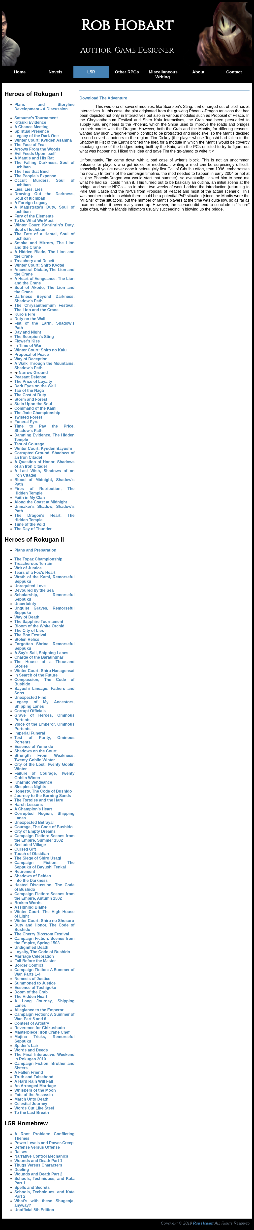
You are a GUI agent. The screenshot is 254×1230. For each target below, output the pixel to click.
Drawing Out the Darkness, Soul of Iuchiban (44, 196)
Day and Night (27, 332)
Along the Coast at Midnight (40, 502)
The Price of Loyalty (33, 381)
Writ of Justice (28, 568)
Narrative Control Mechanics (41, 1156)
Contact (234, 72)
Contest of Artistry (31, 1023)
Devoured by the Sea (34, 590)
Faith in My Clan (29, 497)
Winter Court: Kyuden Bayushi (43, 448)
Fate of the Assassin (33, 1095)
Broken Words (27, 903)
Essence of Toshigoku (35, 987)
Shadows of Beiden (32, 876)
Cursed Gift (25, 849)
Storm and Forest (30, 399)
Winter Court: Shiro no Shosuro (44, 921)
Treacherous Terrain (33, 563)
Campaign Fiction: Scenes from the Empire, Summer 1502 (44, 838)
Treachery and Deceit (34, 261)
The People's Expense (35, 176)
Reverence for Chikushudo (39, 1028)
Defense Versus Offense (37, 1147)
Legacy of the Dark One (36, 136)
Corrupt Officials (30, 711)
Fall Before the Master (35, 961)
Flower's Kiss (27, 341)
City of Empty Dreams (35, 831)
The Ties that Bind (31, 171)
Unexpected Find (30, 697)
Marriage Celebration (34, 956)
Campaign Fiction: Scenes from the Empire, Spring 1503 (44, 940)
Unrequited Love (30, 586)
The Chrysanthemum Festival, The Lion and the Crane (44, 307)
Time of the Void (29, 524)
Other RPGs (127, 72)
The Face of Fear (30, 145)
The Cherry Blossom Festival (41, 934)
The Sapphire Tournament (38, 621)
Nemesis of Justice (32, 979)
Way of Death (26, 617)
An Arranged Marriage (35, 1086)
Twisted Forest (28, 417)
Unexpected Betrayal (34, 822)
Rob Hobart (203, 1223)
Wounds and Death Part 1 (38, 1161)
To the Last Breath (31, 1112)
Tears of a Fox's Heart (34, 572)
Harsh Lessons (28, 804)
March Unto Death (31, 1099)
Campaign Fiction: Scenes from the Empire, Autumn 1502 (44, 896)
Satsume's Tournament (36, 118)
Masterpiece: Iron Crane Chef (41, 1032)
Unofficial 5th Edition (34, 1210)
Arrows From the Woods (37, 149)
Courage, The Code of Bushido (43, 827)
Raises (20, 1152)
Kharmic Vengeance (33, 782)
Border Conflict (28, 965)
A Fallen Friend (28, 1072)
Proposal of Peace (31, 354)
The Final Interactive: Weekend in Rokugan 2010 (44, 1056)
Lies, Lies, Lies (28, 189)
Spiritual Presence (31, 131)
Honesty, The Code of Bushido (43, 791)
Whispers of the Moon (35, 1090)
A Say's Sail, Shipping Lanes (41, 653)
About (198, 72)
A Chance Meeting (31, 127)
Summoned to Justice (35, 983)
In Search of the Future (36, 675)
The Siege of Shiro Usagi (37, 858)
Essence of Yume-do (33, 746)
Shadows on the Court (35, 751)
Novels (56, 72)
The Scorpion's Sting (34, 337)
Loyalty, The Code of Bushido (42, 952)
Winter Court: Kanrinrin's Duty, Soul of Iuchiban (44, 227)
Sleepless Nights (30, 787)
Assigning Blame (30, 907)
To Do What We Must (34, 220)
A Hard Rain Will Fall (33, 1081)
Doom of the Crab (31, 992)
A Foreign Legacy (31, 203)
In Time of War (27, 345)
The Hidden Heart (30, 996)
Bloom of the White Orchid (39, 626)
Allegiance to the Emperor (39, 1010)
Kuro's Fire (24, 314)
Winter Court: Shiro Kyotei (39, 265)
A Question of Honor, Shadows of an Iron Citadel (44, 464)
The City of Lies (29, 630)
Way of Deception (31, 359)
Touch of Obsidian (31, 854)
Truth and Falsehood (33, 1077)
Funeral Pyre (26, 422)
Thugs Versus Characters (38, 1165)
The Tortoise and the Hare (38, 800)
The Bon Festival (30, 635)
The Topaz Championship (38, 559)
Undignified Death (31, 947)
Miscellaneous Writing (163, 74)
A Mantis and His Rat (34, 158)
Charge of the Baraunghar (38, 657)
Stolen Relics (26, 639)
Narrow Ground (33, 372)
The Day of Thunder (33, 529)
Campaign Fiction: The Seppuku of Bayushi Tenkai (44, 865)
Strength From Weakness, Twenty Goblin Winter (44, 757)
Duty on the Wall (29, 319)
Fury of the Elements (34, 216)
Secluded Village (30, 845)
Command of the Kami (35, 408)
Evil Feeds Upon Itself (35, 154)
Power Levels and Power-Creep (43, 1143)
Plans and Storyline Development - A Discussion (44, 106)
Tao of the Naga (29, 390)
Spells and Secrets (32, 1187)
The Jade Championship (37, 413)
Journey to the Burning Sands (42, 796)
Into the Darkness (31, 880)
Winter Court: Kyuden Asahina (43, 140)
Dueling (21, 1170)
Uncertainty (25, 604)
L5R (91, 72)
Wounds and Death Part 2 (38, 1174)
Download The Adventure (103, 98)
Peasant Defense (30, 377)
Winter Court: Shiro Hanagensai (44, 671)
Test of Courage (29, 444)
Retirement (24, 871)
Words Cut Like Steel (34, 1108)
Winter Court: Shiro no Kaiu (40, 350)
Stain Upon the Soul (33, 404)
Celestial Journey (30, 1104)
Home (20, 72)
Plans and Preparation (35, 550)
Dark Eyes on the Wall (35, 386)
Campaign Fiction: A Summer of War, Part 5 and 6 (44, 1016)
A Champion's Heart (33, 809)
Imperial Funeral (29, 733)
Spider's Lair (26, 1046)
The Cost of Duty (30, 395)
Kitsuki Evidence (30, 122)
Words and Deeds (31, 1050)
